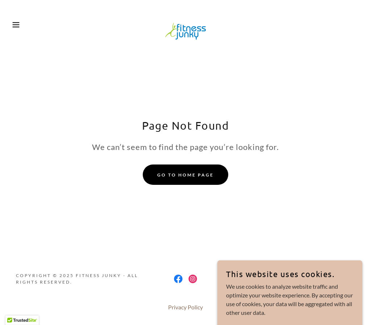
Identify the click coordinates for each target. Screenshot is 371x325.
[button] (18, 24)
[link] (185, 23)
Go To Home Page (185, 175)
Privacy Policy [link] (185, 307)
